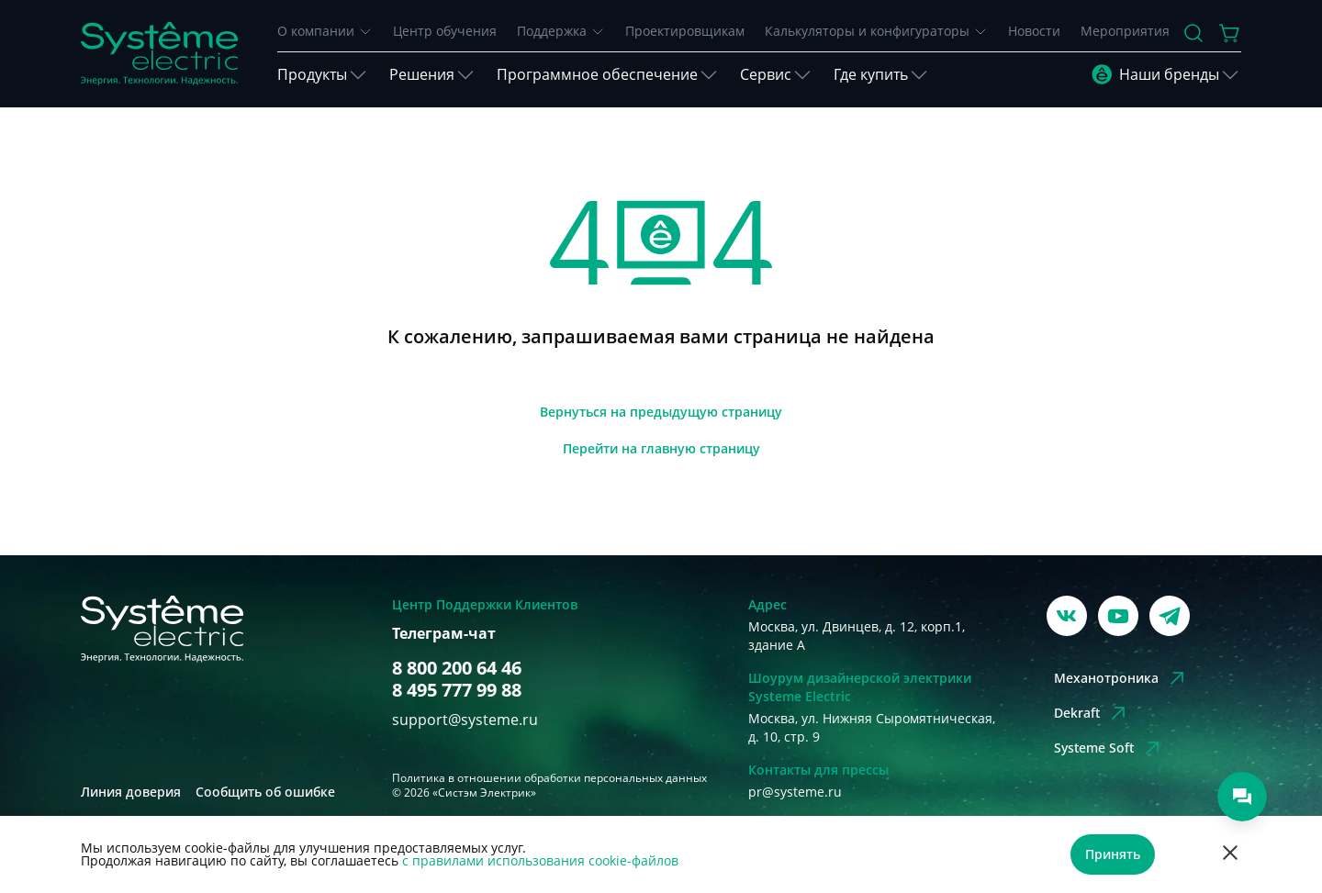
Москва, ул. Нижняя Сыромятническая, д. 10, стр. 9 (871, 727)
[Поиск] (1193, 33)
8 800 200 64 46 (456, 668)
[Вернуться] (661, 412)
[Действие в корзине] (1230, 33)
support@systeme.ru (465, 719)
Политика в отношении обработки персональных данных (549, 778)
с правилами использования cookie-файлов (540, 860)
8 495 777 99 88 (456, 690)
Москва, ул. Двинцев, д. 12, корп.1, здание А (856, 635)
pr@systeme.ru (795, 791)
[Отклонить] (1230, 855)
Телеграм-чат (444, 633)
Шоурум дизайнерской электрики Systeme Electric (859, 687)
